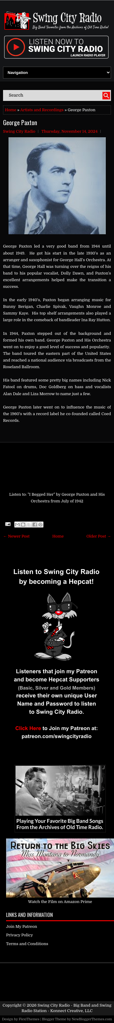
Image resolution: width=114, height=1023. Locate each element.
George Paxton (20, 122)
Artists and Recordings (42, 110)
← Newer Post (16, 536)
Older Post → (98, 536)
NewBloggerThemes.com (92, 1019)
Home (10, 110)
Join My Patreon (21, 926)
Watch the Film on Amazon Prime (60, 901)
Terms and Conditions (27, 943)
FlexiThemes (29, 1019)
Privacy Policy (19, 935)
